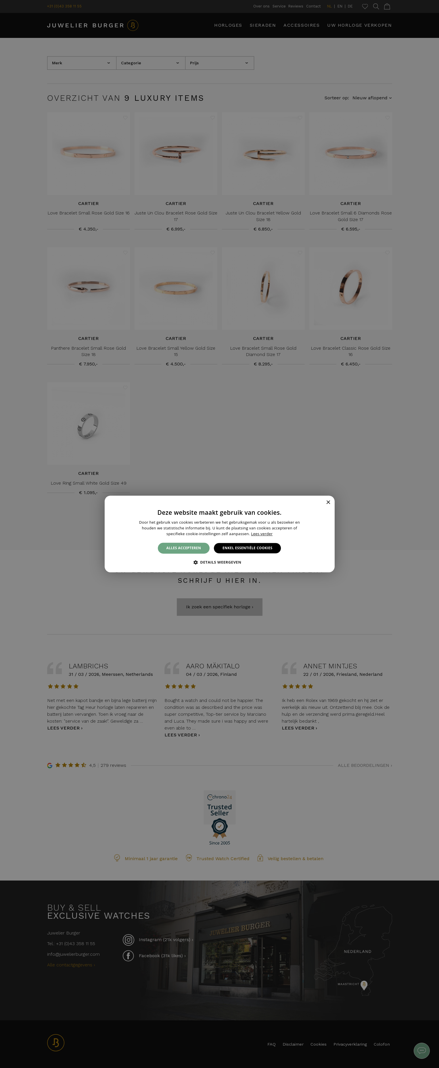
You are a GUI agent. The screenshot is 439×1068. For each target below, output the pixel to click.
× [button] (328, 502)
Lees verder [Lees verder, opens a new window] (262, 533)
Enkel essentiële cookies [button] (247, 547)
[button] (219, 562)
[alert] (219, 534)
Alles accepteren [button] (183, 547)
